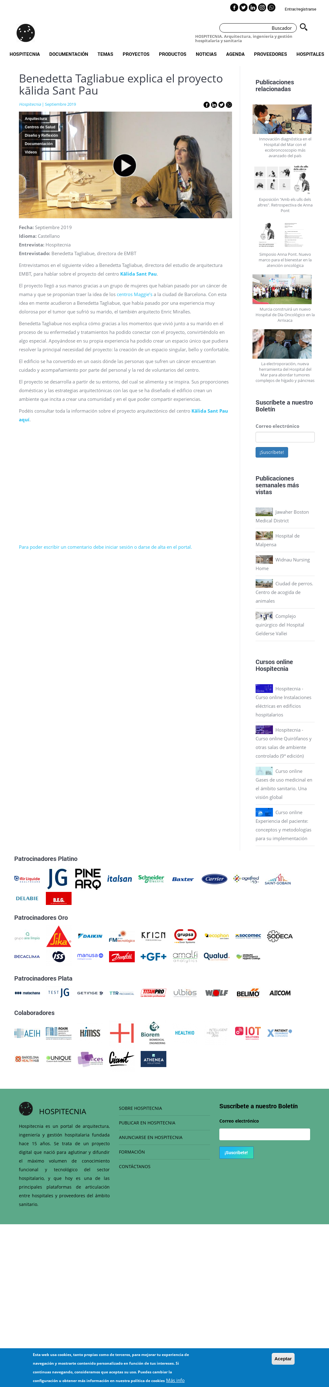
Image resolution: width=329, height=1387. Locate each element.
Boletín (265, 409)
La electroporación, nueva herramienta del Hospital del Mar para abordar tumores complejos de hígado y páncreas (285, 372)
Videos (31, 152)
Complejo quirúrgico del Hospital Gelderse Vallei (280, 624)
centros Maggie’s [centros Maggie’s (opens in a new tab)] (134, 294)
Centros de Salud (40, 127)
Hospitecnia (25, 54)
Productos (172, 54)
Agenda (235, 54)
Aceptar (283, 1358)
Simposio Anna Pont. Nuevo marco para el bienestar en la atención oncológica (285, 259)
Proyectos (136, 54)
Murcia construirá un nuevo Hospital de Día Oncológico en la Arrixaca (285, 314)
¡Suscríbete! (272, 452)
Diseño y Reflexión (41, 135)
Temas (105, 54)
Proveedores (270, 54)
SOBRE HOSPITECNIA (140, 1108)
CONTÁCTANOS (135, 1166)
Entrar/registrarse (300, 9)
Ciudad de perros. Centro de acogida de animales (284, 592)
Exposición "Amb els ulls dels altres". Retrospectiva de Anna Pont (285, 205)
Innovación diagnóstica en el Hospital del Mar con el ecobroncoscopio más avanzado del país (285, 147)
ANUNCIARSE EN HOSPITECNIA (150, 1137)
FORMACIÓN (132, 1152)
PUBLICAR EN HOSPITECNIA (147, 1123)
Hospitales (310, 54)
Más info (175, 1380)
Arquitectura (36, 119)
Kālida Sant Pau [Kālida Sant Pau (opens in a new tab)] (138, 274)
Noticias (206, 54)
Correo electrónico (277, 426)
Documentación (68, 54)
